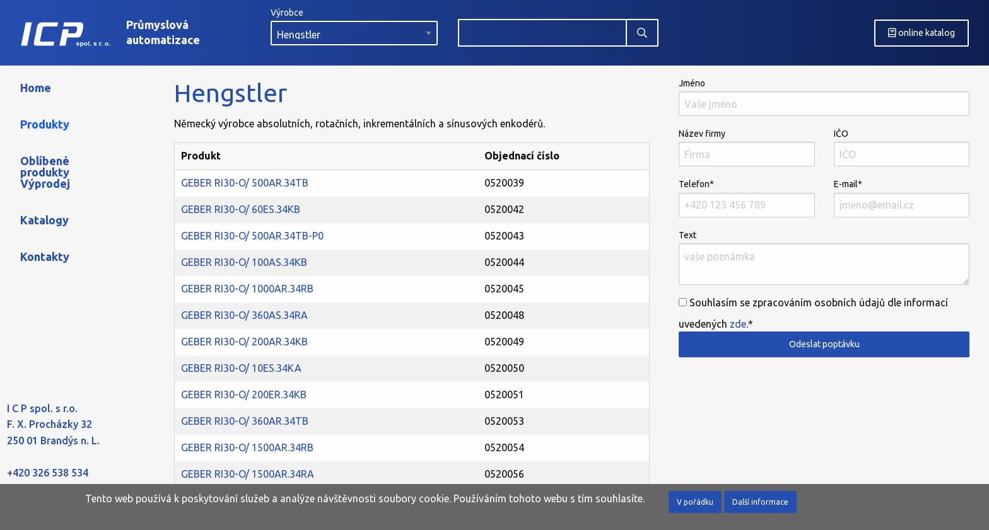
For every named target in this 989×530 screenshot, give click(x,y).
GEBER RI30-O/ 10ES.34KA (241, 368)
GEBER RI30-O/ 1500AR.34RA (247, 474)
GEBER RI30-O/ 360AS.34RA (244, 315)
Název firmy (746, 147)
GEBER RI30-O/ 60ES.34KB (240, 209)
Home (35, 87)
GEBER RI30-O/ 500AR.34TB (244, 182)
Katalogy (44, 220)
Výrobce (354, 26)
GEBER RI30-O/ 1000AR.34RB (247, 288)
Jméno (824, 97)
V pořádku (695, 502)
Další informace (760, 502)
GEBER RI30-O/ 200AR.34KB (244, 341)
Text (824, 257)
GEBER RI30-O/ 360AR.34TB (244, 421)
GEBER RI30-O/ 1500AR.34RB (247, 447)
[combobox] (542, 33)
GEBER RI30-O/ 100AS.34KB (244, 262)
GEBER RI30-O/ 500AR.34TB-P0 (252, 235)
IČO (901, 147)
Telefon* (746, 198)
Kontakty (44, 256)
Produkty (44, 124)
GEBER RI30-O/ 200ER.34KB (244, 394)
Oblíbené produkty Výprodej (45, 172)
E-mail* (901, 198)
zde (738, 324)
